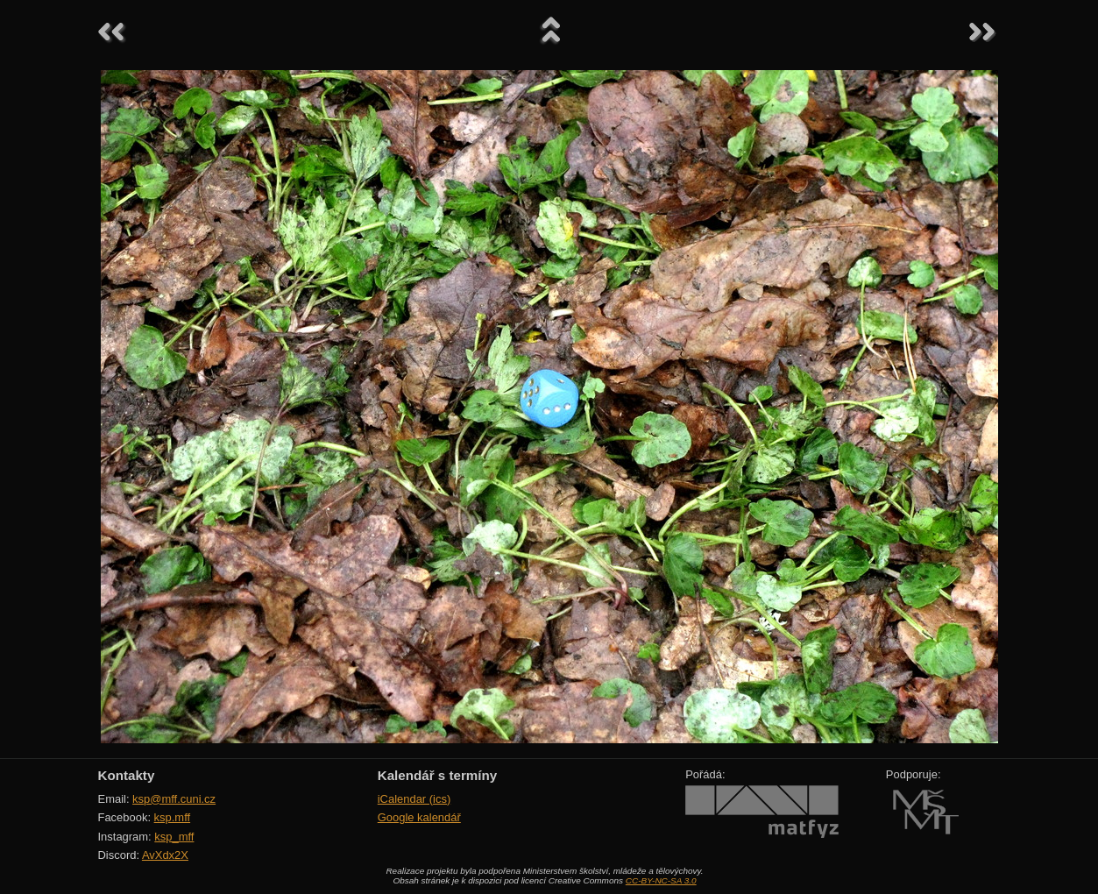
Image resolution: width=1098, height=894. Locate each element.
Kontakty (126, 775)
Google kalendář (419, 817)
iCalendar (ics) (414, 798)
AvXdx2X (165, 855)
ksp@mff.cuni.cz (174, 798)
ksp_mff (174, 836)
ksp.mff (172, 817)
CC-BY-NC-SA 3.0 (661, 880)
